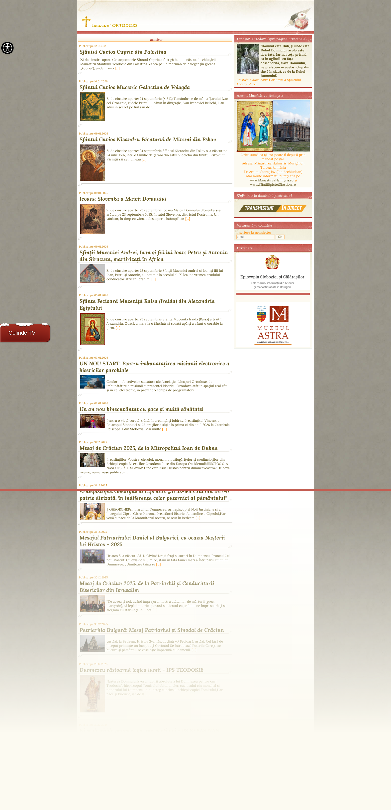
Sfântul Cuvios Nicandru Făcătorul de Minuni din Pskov (148, 139)
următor (156, 39)
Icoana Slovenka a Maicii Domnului (123, 198)
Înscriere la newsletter (253, 232)
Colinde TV (21, 333)
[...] (117, 68)
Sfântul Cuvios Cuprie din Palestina (123, 51)
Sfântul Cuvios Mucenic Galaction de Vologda (135, 87)
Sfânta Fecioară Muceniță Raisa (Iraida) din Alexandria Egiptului (147, 304)
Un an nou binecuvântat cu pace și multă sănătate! (141, 409)
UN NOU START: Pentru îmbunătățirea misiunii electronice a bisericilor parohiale (154, 367)
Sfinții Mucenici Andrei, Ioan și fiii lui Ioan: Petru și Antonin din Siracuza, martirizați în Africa (154, 256)
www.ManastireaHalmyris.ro (271, 180)
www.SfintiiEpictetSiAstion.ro (273, 184)
